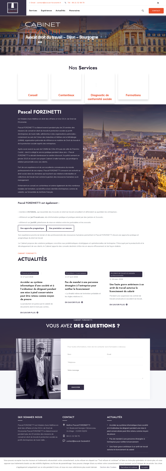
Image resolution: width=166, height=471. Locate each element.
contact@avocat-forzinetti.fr (78, 441)
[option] (38, 293)
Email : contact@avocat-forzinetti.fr (46, 3)
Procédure (70, 273)
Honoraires (74, 10)
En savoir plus (28, 312)
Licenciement (81, 273)
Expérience (46, 10)
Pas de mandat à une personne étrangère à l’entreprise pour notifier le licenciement (81, 286)
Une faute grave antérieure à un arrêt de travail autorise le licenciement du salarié (127, 288)
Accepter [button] (144, 467)
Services (33, 10)
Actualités (60, 10)
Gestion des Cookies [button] (108, 467)
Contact (156, 11)
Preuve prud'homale (30, 273)
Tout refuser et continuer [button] (129, 467)
